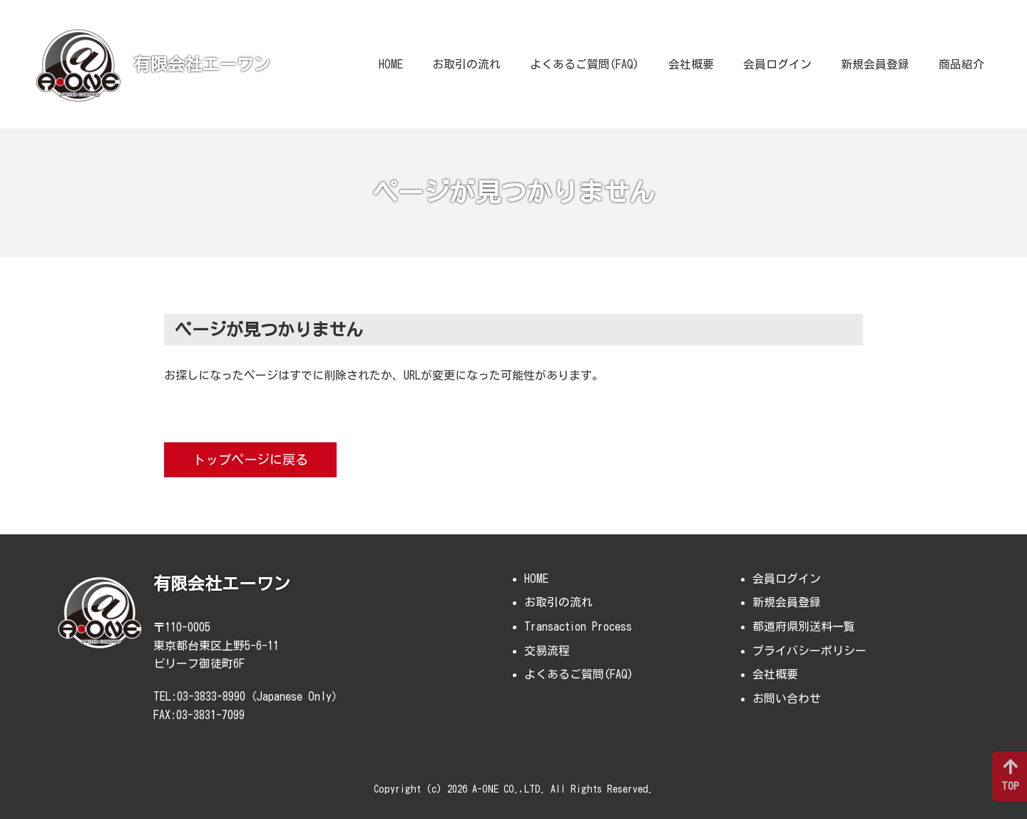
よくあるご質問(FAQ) (584, 64)
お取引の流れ (466, 64)
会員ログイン (777, 64)
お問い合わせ (786, 698)
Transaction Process (578, 626)
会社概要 (691, 64)
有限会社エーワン (201, 64)
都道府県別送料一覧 (803, 626)
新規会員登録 (875, 64)
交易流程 (547, 650)
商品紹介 (961, 64)
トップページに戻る (250, 459)
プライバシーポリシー (809, 650)
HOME (391, 64)
